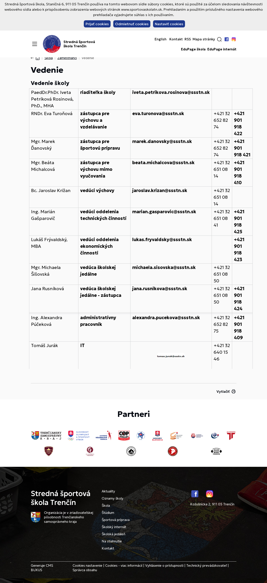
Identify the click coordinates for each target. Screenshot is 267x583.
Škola (48, 58)
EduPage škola (193, 49)
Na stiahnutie (112, 541)
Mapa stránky (204, 39)
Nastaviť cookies (169, 24)
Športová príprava (116, 520)
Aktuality (108, 491)
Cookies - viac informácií (123, 565)
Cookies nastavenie (87, 565)
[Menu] (34, 44)
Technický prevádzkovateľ (206, 565)
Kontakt (176, 39)
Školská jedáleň (113, 534)
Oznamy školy (112, 498)
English (160, 39)
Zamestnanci (67, 58)
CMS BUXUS (42, 567)
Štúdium (108, 513)
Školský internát (114, 527)
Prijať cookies (97, 24)
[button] (219, 39)
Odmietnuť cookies (132, 24)
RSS (188, 39)
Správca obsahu (85, 570)
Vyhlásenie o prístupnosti (164, 565)
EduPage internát (221, 49)
